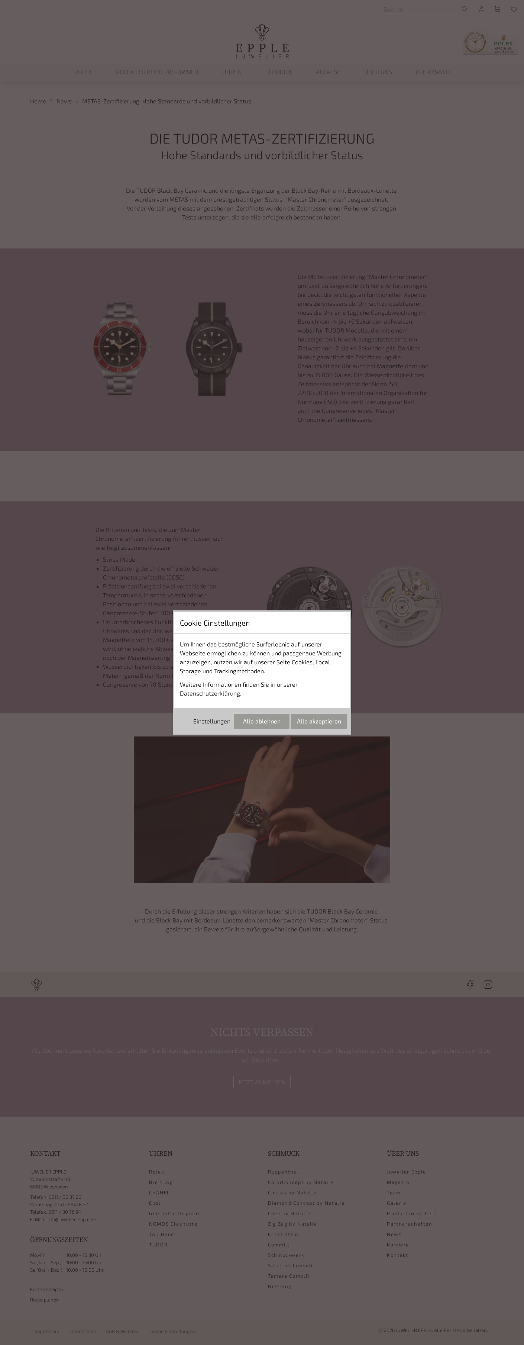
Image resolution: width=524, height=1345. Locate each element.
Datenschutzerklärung (210, 693)
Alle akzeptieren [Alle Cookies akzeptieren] (319, 721)
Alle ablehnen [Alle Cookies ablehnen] (262, 721)
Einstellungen (211, 721)
